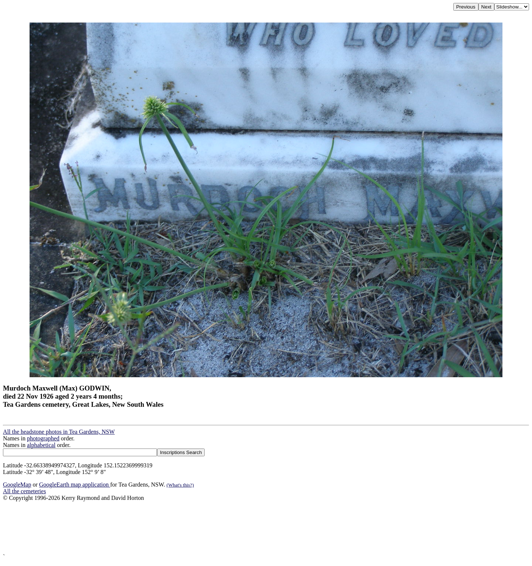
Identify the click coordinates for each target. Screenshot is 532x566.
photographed (43, 438)
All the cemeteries (24, 491)
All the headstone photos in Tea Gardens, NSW (59, 432)
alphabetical (41, 445)
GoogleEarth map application (74, 484)
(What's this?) (180, 485)
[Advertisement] (224, 527)
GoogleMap (17, 484)
